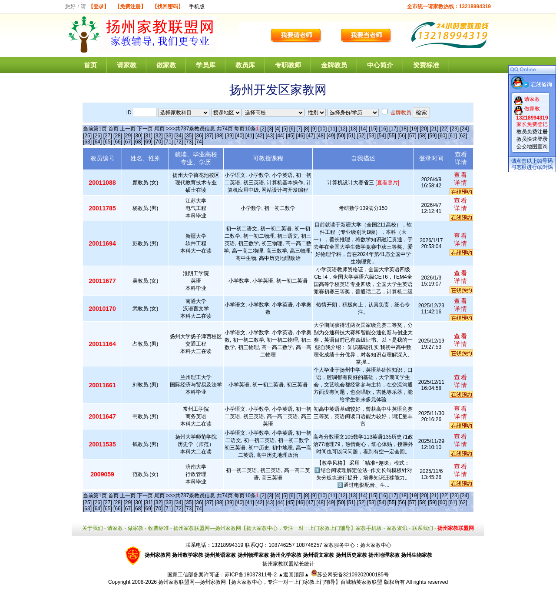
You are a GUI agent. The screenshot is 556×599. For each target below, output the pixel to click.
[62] (462, 136)
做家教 (166, 65)
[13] (352, 129)
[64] (97, 142)
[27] (107, 136)
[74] (199, 142)
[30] (138, 136)
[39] (229, 136)
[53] (371, 136)
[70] (158, 142)
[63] (87, 142)
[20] (424, 129)
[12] (342, 129)
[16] (383, 129)
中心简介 (380, 65)
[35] (189, 136)
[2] (263, 129)
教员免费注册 (532, 132)
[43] (269, 136)
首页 (90, 65)
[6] (292, 129)
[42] (259, 136)
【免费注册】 (130, 6)
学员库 (205, 65)
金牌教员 (334, 65)
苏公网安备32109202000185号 (350, 575)
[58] (422, 136)
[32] (158, 136)
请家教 (126, 65)
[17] (393, 129)
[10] (322, 129)
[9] (314, 129)
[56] (401, 136)
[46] (300, 136)
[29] (127, 136)
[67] (127, 142)
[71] (168, 142)
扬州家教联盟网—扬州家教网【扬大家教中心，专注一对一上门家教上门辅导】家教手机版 (277, 528)
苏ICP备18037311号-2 (251, 575)
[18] (403, 129)
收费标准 (158, 528)
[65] (107, 142)
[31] (148, 136)
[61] (452, 136)
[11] (332, 129)
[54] (381, 136)
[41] (249, 136)
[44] (280, 136)
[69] (148, 142)
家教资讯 (397, 528)
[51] (351, 136)
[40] (239, 136)
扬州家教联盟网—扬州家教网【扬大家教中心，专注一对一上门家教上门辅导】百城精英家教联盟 (270, 582)
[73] (189, 142)
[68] (138, 142)
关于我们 (92, 528)
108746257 (309, 545)
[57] (412, 136)
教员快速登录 (532, 139)
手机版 (197, 6)
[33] (168, 136)
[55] (391, 136)
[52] (361, 136)
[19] (414, 129)
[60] (442, 136)
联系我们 (422, 528)
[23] (454, 129)
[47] (310, 136)
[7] (299, 129)
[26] (97, 136)
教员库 (245, 65)
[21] (434, 129)
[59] (432, 136)
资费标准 (426, 65)
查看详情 (461, 178)
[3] (270, 129)
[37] (209, 136)
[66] (117, 142)
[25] (87, 136)
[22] (444, 129)
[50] (341, 136)
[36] (199, 136)
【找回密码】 (167, 6)
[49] (331, 136)
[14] (363, 129)
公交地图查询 (532, 146)
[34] (178, 136)
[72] (178, 142)
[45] (290, 136)
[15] (373, 129)
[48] (320, 136)
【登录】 (98, 6)
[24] (464, 129)
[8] (306, 129)
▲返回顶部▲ (293, 575)
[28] (117, 136)
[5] (285, 129)
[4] (277, 129)
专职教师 (288, 65)
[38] (219, 136)
